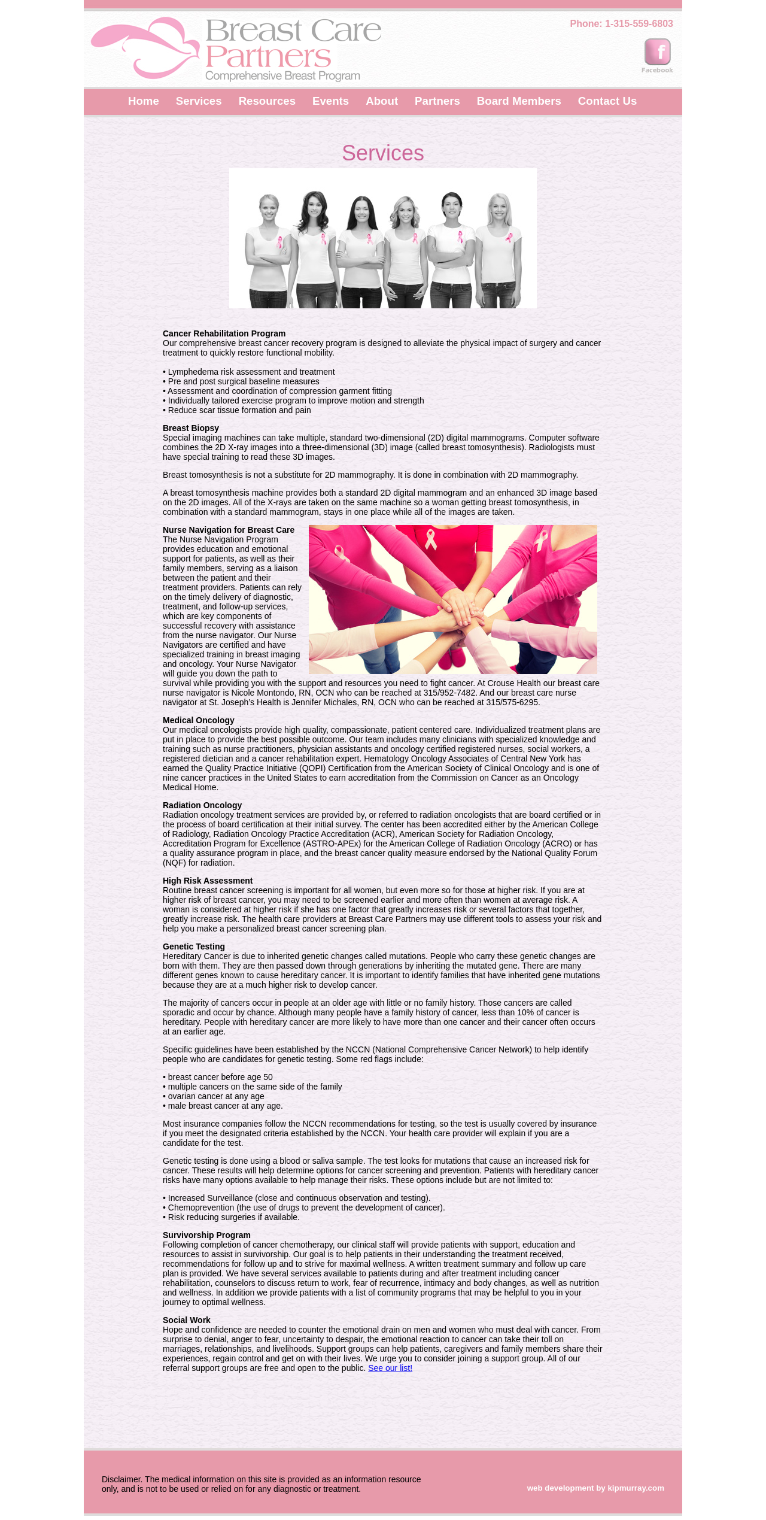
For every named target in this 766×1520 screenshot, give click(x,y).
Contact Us (607, 101)
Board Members (519, 101)
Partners (437, 101)
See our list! (390, 1368)
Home (143, 101)
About (382, 101)
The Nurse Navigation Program (228, 534)
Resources (267, 101)
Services (199, 101)
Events (330, 101)
